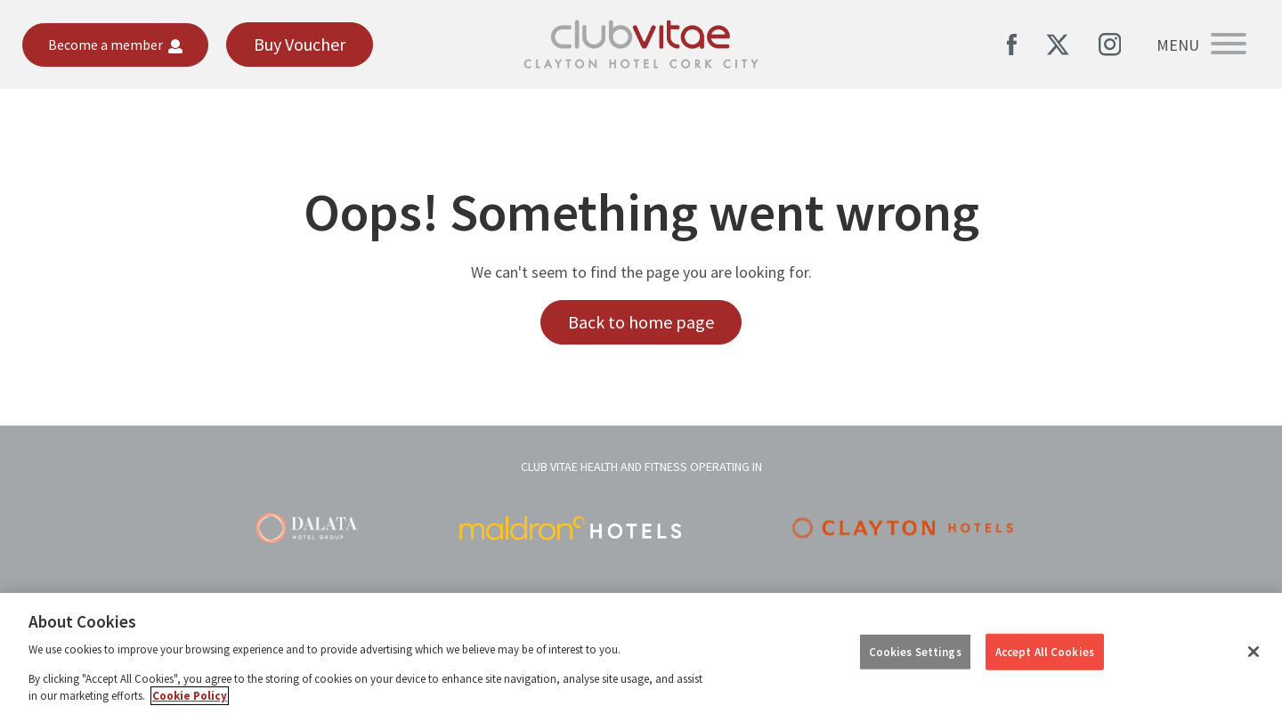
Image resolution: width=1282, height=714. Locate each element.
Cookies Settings (915, 651)
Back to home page (641, 322)
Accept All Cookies (1044, 651)
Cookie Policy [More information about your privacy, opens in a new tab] (189, 695)
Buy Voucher (299, 44)
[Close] (1253, 651)
